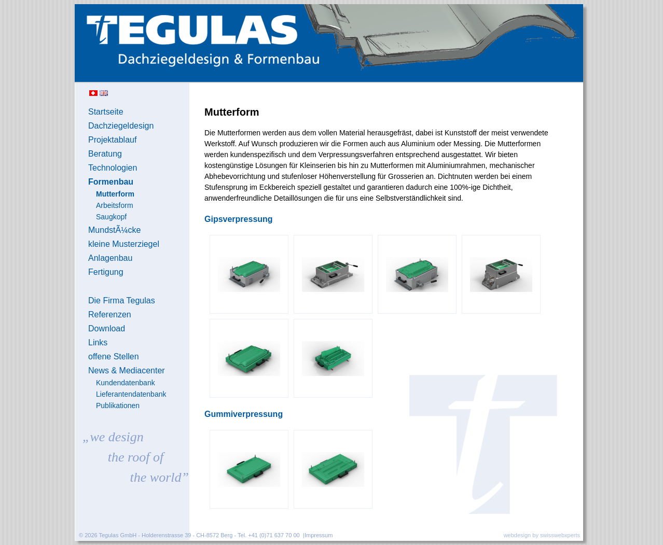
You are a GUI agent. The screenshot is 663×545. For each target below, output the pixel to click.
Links (97, 342)
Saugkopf (111, 217)
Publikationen (118, 405)
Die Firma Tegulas (121, 300)
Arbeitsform (114, 205)
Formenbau (110, 181)
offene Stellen (113, 356)
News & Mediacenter (126, 370)
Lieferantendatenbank (131, 394)
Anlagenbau (110, 258)
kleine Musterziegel (123, 244)
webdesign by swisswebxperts (542, 535)
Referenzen (109, 314)
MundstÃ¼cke (114, 230)
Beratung (105, 153)
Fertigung (105, 272)
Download (106, 328)
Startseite (105, 111)
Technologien (112, 167)
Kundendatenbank (125, 383)
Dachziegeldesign (121, 125)
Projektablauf (112, 139)
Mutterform (115, 194)
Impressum (319, 535)
